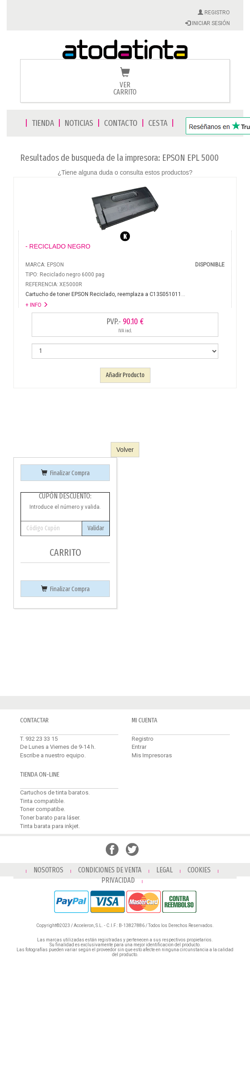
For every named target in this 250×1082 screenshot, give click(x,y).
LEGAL (164, 870)
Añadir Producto (125, 375)
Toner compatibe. (42, 809)
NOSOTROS (48, 870)
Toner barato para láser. (50, 817)
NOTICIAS (79, 123)
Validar (96, 528)
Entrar (139, 746)
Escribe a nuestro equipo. (53, 755)
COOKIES (199, 870)
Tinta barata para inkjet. (50, 826)
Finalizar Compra (65, 473)
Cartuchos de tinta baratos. (55, 792)
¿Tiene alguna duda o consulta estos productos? (125, 172)
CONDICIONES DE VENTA (110, 870)
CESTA (157, 123)
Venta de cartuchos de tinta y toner (125, 50)
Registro (143, 738)
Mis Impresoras (152, 755)
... (105, 294)
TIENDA (43, 123)
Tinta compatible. (42, 801)
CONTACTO (121, 123)
